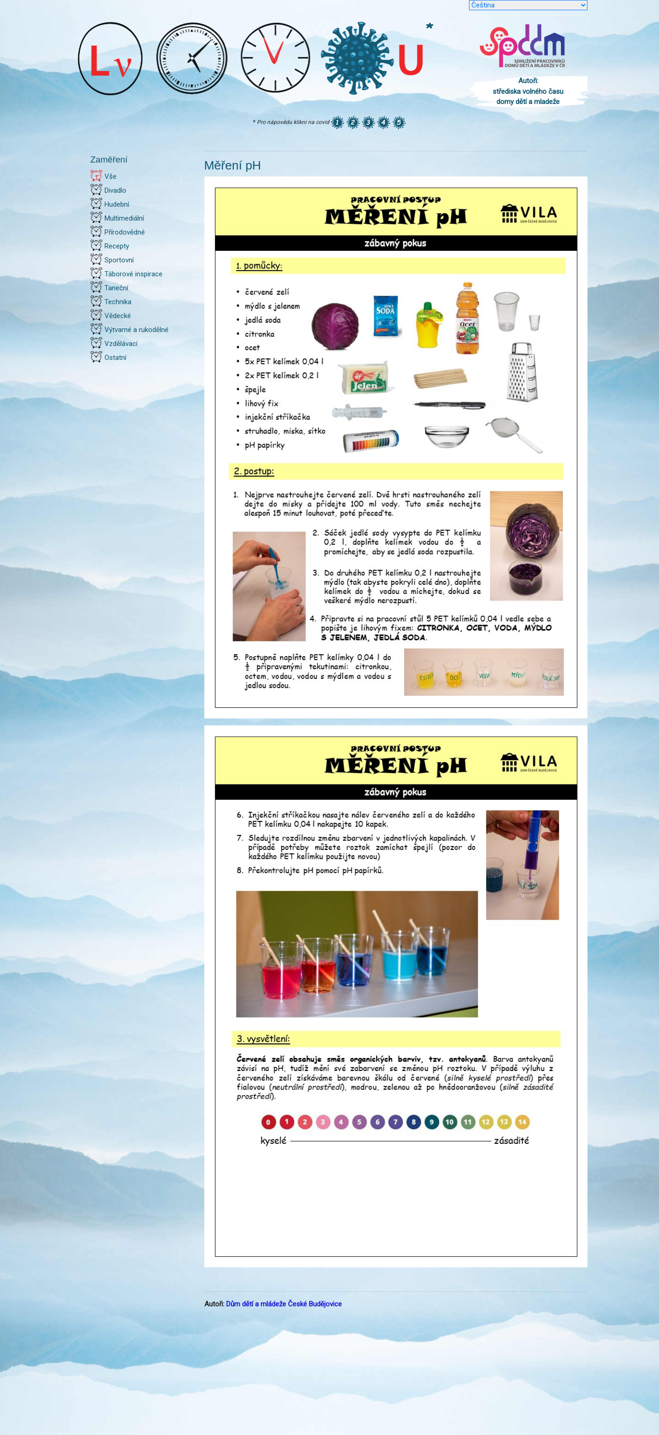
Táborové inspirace (133, 274)
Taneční (116, 288)
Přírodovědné (124, 232)
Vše (110, 176)
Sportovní (119, 260)
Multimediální (124, 218)
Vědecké (117, 316)
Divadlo (115, 190)
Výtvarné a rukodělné (136, 330)
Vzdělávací (120, 343)
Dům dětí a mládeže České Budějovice (284, 1304)
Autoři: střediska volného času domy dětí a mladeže (528, 91)
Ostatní (115, 357)
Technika (117, 302)
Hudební (116, 204)
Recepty (116, 246)
